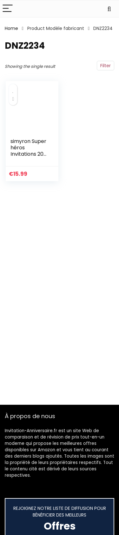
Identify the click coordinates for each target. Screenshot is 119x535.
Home (11, 28)
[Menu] (7, 8)
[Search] (109, 8)
